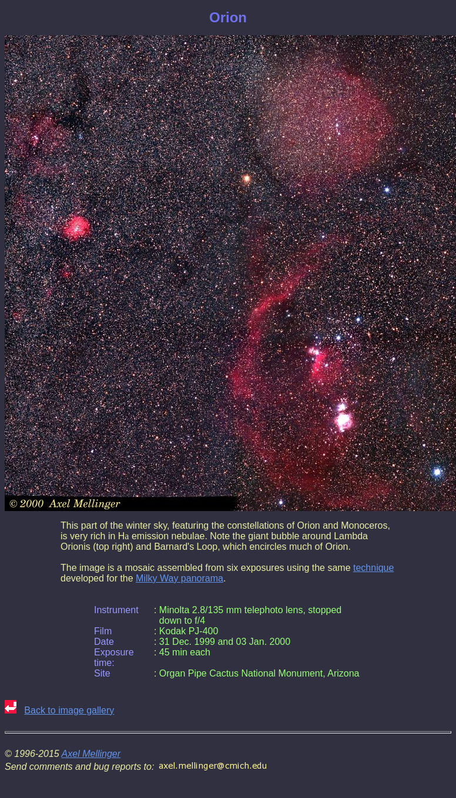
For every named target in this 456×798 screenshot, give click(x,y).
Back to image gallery (69, 710)
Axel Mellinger (91, 754)
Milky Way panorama (179, 578)
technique (373, 568)
